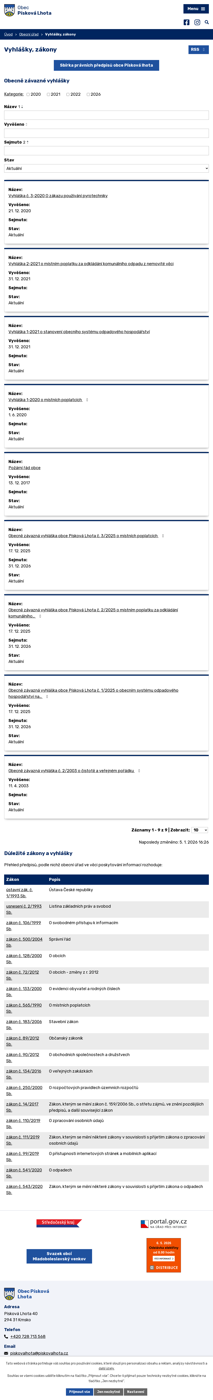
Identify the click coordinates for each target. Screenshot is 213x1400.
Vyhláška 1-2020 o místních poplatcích (49, 399)
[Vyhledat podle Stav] (106, 168)
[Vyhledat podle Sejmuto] (106, 150)
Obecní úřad (28, 34)
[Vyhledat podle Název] (106, 115)
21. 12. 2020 (19, 210)
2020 (36, 94)
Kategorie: (14, 94)
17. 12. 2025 (19, 550)
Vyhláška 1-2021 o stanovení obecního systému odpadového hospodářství (79, 331)
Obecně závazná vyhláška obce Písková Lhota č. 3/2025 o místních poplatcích (87, 535)
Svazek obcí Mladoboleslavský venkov (59, 1256)
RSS (199, 49)
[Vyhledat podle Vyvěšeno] (106, 133)
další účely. (107, 1369)
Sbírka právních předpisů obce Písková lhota (106, 65)
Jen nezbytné (108, 1392)
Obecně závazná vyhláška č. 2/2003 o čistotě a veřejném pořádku (75, 770)
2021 (55, 94)
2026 (96, 94)
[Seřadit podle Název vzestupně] (22, 106)
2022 (76, 94)
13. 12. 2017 (19, 482)
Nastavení (135, 1392)
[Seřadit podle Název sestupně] (22, 108)
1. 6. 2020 (17, 414)
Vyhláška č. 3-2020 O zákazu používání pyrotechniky (58, 195)
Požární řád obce (24, 467)
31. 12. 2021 (19, 278)
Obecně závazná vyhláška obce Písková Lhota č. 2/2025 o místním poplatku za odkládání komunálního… (93, 613)
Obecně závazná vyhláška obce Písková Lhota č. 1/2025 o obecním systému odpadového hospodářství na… (93, 693)
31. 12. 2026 (19, 566)
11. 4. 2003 (18, 785)
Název (12, 106)
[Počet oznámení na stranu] (199, 830)
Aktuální (16, 234)
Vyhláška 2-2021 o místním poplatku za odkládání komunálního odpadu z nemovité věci (91, 263)
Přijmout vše (79, 1392)
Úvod (8, 34)
